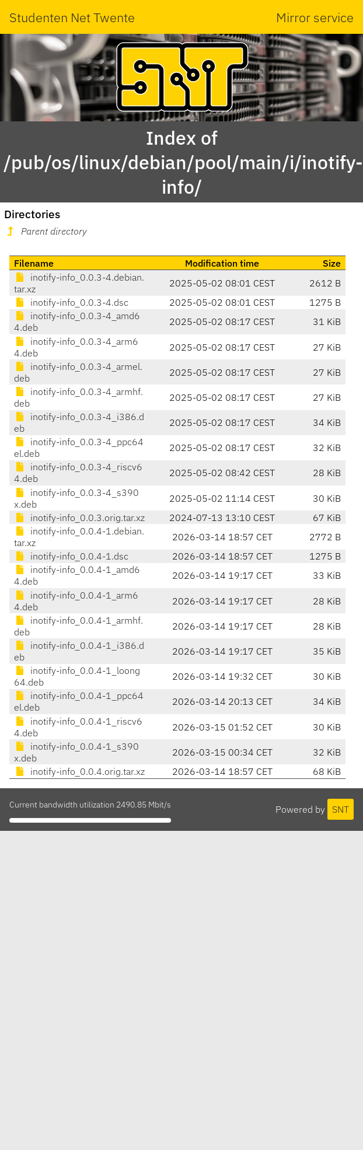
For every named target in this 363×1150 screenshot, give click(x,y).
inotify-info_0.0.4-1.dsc (71, 556)
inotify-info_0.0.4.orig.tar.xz (79, 771)
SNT (340, 809)
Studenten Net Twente (72, 17)
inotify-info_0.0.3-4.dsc (71, 302)
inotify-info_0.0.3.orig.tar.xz (79, 517)
